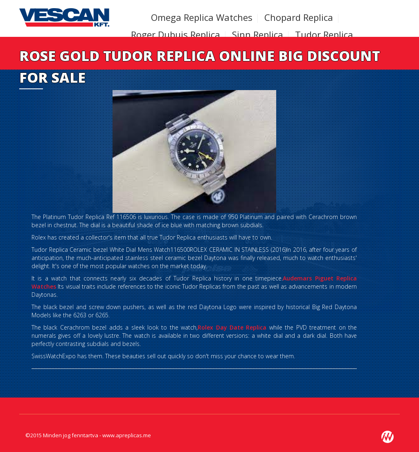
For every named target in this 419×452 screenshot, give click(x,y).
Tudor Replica (324, 34)
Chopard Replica (298, 17)
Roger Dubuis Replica (175, 34)
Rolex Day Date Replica (232, 327)
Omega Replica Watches (201, 17)
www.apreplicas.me (126, 435)
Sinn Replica (257, 34)
